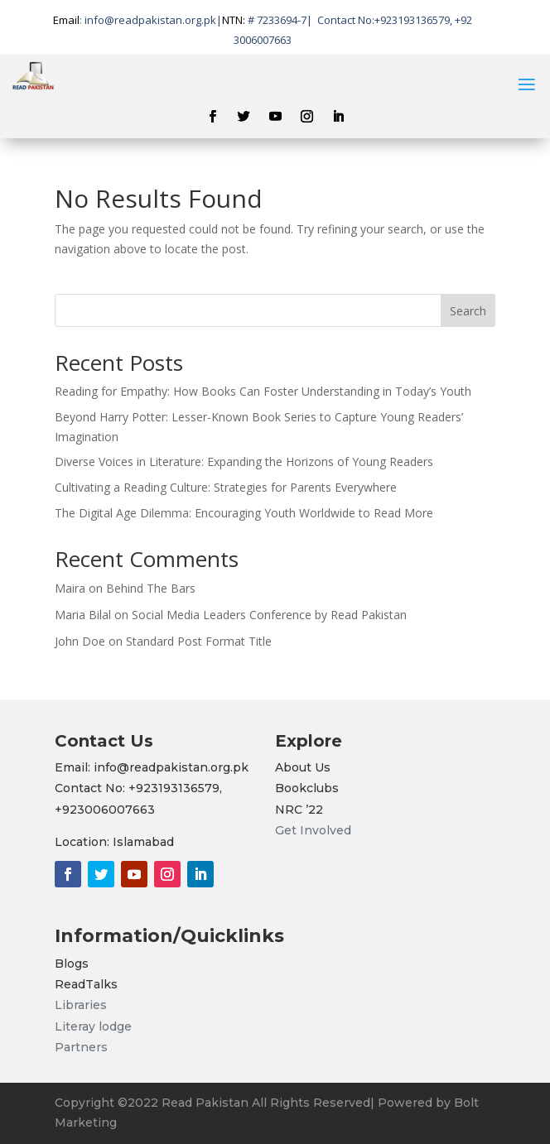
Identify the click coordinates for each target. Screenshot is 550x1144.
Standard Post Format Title (199, 641)
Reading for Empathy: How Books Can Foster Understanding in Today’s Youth (263, 391)
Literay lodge (95, 1026)
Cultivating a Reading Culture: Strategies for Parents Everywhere (226, 487)
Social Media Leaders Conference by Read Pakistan (269, 614)
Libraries (81, 1004)
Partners (81, 1047)
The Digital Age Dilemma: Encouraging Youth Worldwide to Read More (244, 513)
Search (468, 311)
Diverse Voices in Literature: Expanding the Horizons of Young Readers (244, 461)
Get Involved (313, 830)
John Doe (80, 641)
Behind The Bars (150, 588)
